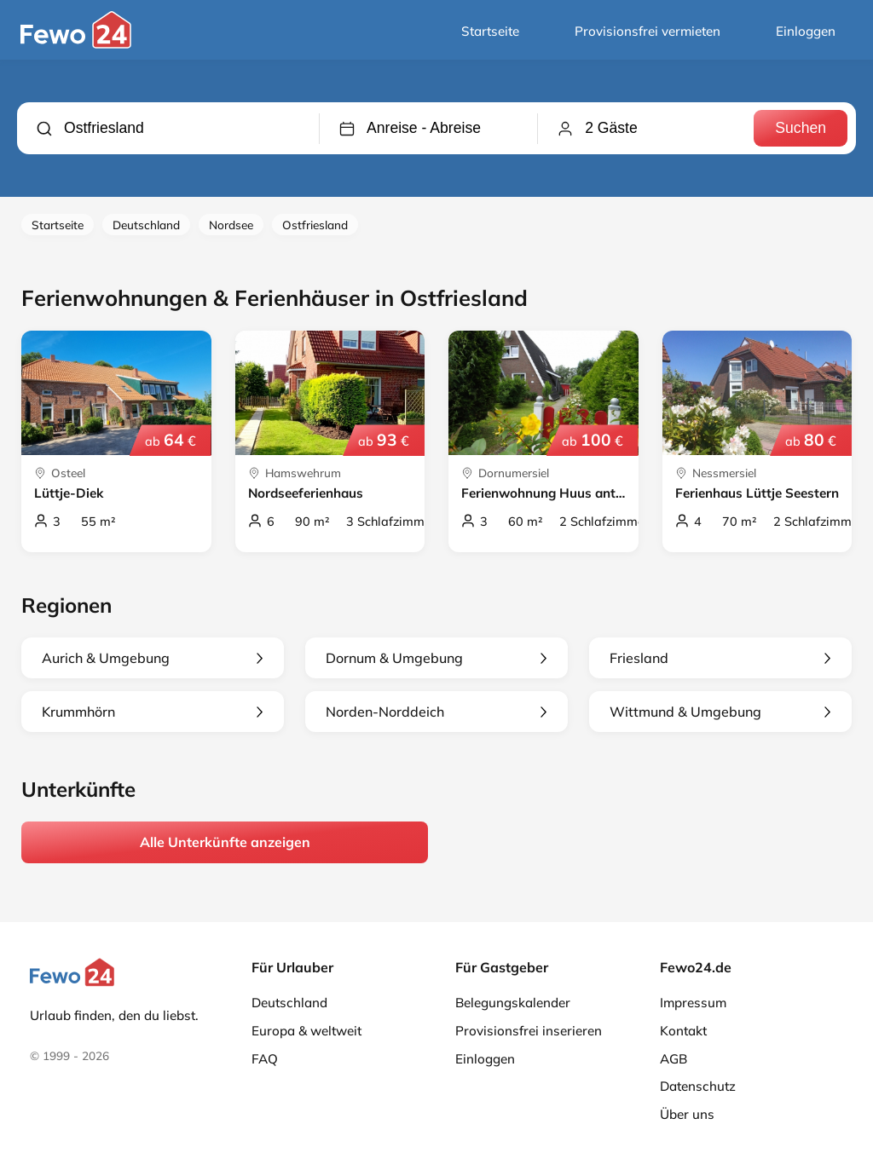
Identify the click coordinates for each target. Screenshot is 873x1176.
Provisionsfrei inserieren (528, 1031)
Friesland (720, 657)
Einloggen (805, 31)
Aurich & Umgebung (152, 657)
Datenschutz (698, 1086)
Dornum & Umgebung (436, 657)
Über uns (687, 1114)
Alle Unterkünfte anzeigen (225, 841)
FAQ (264, 1059)
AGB (673, 1059)
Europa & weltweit (306, 1031)
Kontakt (683, 1031)
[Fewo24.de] (78, 44)
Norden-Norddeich (436, 711)
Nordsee (231, 224)
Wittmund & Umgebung (720, 711)
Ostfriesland (315, 224)
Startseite (490, 31)
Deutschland (146, 224)
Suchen (800, 127)
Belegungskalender (512, 1002)
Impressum (693, 1002)
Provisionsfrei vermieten (647, 31)
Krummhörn (152, 711)
